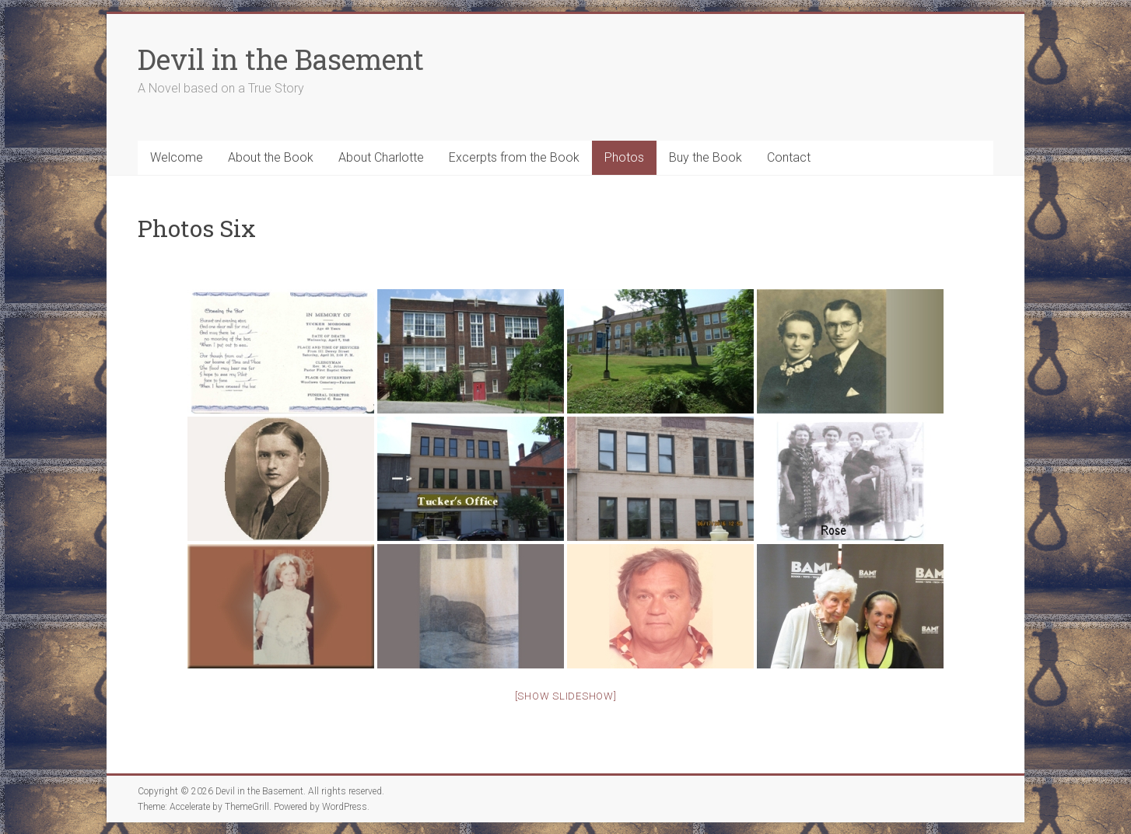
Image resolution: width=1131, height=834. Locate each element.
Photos (624, 157)
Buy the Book (705, 157)
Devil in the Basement (281, 59)
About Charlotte (381, 157)
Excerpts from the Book (514, 157)
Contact (789, 157)
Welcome (176, 157)
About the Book (270, 157)
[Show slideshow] (566, 696)
